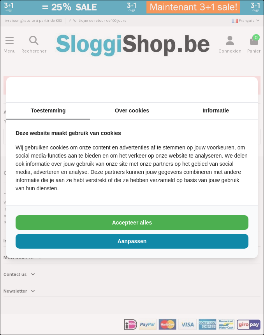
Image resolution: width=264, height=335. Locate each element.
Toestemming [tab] (48, 110)
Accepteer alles (132, 222)
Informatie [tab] (215, 110)
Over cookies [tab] (132, 110)
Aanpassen (132, 241)
